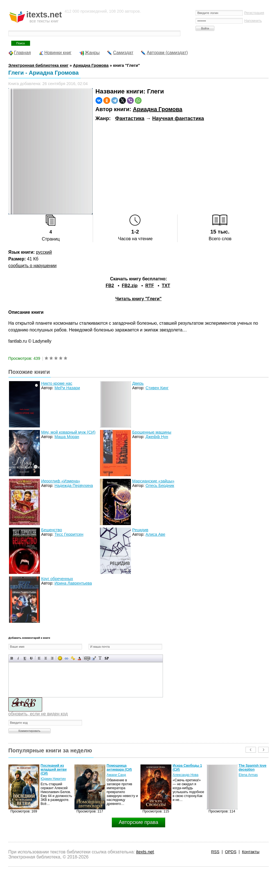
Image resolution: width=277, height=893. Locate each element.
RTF (149, 285)
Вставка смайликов (60, 658)
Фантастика (129, 118)
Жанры (92, 52)
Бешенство (51, 530)
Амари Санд (116, 775)
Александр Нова (186, 775)
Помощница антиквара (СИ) (119, 767)
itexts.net (145, 852)
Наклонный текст (18, 658)
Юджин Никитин (53, 779)
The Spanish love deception (253, 767)
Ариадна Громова (157, 109)
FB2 (110, 285)
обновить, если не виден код (38, 713)
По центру (45, 658)
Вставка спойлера (106, 658)
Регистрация (254, 13)
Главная (22, 52)
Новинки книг (58, 52)
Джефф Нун (157, 436)
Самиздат (123, 52)
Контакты (250, 852)
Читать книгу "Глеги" (138, 298)
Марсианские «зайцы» (153, 481)
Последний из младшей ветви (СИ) (54, 769)
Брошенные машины (151, 432)
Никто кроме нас (56, 383)
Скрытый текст (87, 658)
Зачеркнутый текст (31, 658)
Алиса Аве (155, 534)
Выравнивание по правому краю (52, 658)
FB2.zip (129, 285)
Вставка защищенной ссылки (73, 658)
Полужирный (12, 658)
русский (44, 252)
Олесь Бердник (160, 485)
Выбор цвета (79, 658)
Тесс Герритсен (69, 534)
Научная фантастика (178, 118)
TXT (166, 285)
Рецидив (140, 530)
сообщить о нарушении (32, 265)
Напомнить (253, 21)
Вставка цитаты (93, 658)
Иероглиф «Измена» (60, 481)
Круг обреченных (57, 578)
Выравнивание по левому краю (39, 658)
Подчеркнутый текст (25, 658)
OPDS (231, 852)
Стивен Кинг (157, 388)
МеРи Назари (67, 388)
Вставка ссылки (66, 658)
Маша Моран (67, 436)
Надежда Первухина (74, 485)
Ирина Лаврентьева (73, 583)
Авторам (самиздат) (167, 52)
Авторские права (138, 822)
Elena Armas (248, 775)
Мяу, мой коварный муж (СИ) (68, 432)
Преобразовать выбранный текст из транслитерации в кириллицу (100, 658)
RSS (215, 852)
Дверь (138, 383)
